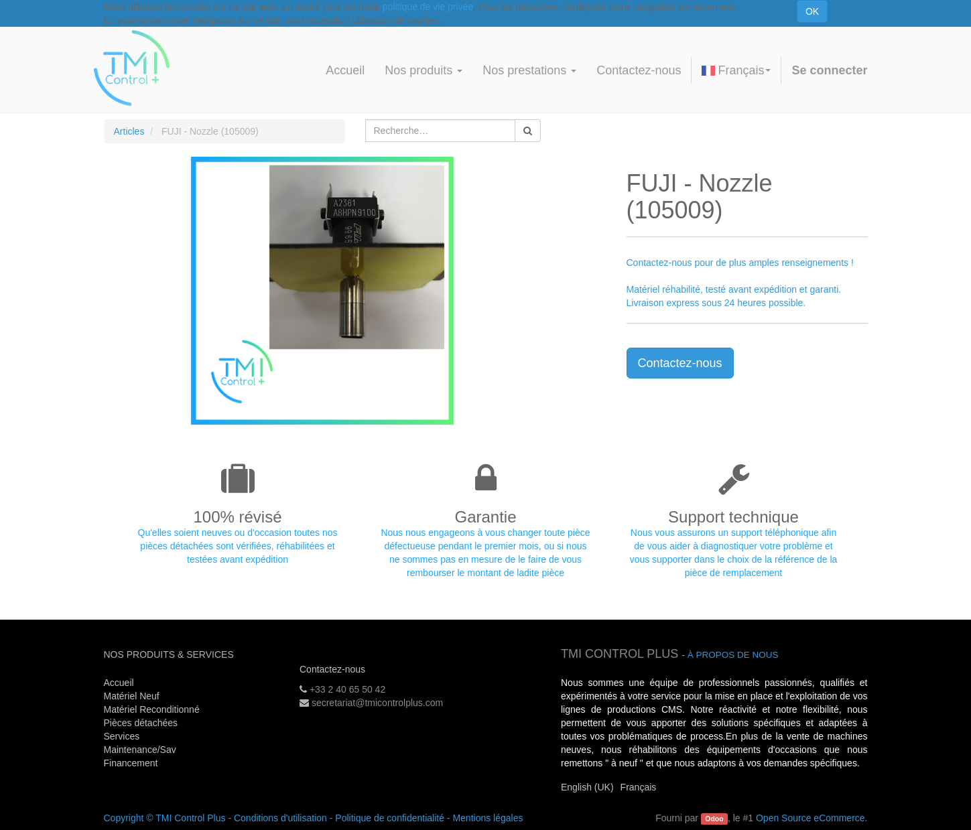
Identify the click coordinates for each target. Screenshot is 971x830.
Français (736, 70)
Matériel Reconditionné (152, 709)
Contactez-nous (680, 363)
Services (123, 736)
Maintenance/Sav (140, 749)
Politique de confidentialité (389, 818)
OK (812, 11)
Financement (131, 763)
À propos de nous (733, 655)
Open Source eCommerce (810, 818)
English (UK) (587, 787)
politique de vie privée (428, 6)
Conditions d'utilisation (280, 818)
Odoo (714, 819)
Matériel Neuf (131, 696)
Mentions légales (487, 818)
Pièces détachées (141, 722)
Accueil (119, 682)
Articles (129, 131)
